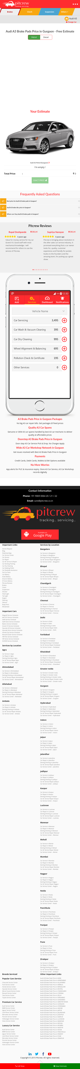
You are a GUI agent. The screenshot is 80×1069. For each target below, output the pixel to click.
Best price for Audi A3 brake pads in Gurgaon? (22, 201)
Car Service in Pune (46, 946)
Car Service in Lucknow (47, 809)
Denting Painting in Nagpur (48, 882)
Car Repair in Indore (46, 726)
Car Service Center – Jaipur (48, 750)
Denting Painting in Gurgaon (49, 694)
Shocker (4, 592)
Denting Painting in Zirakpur (49, 967)
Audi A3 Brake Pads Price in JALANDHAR (52, 1012)
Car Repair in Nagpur (46, 880)
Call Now (20, 1066)
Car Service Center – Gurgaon (49, 698)
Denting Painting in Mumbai (49, 865)
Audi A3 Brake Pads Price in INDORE (51, 1008)
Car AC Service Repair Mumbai (49, 867)
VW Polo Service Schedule (10, 637)
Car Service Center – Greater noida (51, 681)
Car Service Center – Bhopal (49, 579)
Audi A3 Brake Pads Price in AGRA (50, 978)
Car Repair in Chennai (47, 607)
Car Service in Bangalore (47, 553)
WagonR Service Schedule (10, 615)
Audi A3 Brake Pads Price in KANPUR (51, 1017)
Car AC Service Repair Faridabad (50, 645)
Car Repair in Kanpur (46, 794)
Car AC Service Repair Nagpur (49, 884)
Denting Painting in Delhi (48, 626)
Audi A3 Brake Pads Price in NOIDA (51, 1030)
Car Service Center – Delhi (48, 630)
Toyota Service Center (9, 997)
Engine (4, 598)
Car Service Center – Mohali (48, 852)
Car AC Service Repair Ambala (11, 711)
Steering (4, 600)
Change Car (71, 22)
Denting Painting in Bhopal (48, 574)
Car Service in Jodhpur (47, 775)
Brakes (4, 585)
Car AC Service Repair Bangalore (50, 560)
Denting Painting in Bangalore (49, 557)
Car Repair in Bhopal (46, 572)
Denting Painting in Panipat (48, 933)
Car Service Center (8, 555)
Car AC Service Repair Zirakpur (49, 969)
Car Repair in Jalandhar (47, 760)
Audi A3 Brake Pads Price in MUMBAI (51, 1025)
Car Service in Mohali (46, 844)
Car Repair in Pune (46, 948)
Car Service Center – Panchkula (50, 920)
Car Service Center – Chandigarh (50, 596)
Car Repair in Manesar (47, 829)
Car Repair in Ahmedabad (10, 673)
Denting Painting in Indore (48, 728)
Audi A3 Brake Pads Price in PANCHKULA (52, 1032)
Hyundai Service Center (9, 989)
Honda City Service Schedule (11, 632)
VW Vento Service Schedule (10, 639)
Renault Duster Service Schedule (12, 635)
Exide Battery (6, 577)
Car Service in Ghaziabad (48, 656)
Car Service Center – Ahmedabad (12, 679)
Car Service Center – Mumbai (49, 869)
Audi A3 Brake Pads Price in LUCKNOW (52, 1019)
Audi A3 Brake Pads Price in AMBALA (51, 985)
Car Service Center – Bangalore (49, 562)
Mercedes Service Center (10, 1015)
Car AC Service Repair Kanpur (49, 799)
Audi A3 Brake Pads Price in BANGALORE (52, 987)
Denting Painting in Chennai (49, 609)
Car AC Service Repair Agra (10, 660)
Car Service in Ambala (9, 705)
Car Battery (5, 574)
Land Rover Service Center (10, 1012)
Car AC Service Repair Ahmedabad (13, 677)
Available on (39, 534)
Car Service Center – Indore (48, 733)
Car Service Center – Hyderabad (50, 715)
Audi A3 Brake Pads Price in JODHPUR (52, 1015)
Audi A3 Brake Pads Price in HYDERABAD (52, 1006)
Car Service (5, 557)
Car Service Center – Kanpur (49, 801)
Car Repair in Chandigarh (48, 589)
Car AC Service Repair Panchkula (50, 918)
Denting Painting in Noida (48, 899)
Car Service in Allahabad (9, 688)
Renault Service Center (9, 993)
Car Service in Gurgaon (47, 690)
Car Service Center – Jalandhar (49, 767)
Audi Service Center (8, 1006)
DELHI (34, 232)
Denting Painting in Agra (9, 658)
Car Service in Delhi (46, 621)
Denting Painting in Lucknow (49, 814)
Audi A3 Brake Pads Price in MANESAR (52, 1021)
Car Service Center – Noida (48, 903)
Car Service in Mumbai (47, 861)
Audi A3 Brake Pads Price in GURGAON (52, 1004)
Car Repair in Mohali (46, 846)
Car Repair (5, 559)
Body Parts (5, 604)
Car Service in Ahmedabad (10, 671)
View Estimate (60, 1066)
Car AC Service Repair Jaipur (49, 747)
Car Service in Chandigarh (48, 587)
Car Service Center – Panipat (49, 937)
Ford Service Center (8, 985)
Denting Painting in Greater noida (50, 677)
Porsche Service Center (9, 1017)
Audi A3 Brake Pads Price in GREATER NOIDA (54, 1002)
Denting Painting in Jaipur (48, 745)
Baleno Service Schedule (9, 624)
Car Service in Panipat (47, 929)
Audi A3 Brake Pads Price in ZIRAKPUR (52, 1038)
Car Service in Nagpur (47, 878)
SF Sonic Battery (7, 581)
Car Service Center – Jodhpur (49, 784)
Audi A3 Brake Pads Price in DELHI (50, 995)
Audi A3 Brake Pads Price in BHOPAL (51, 989)
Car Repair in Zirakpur (47, 965)
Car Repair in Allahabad (9, 690)
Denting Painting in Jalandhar (49, 762)
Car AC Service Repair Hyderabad (50, 713)
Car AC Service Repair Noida (49, 901)
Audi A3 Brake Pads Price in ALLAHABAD (52, 982)
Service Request (7, 549)
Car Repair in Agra (8, 656)
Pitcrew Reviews (40, 226)
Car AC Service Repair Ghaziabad (50, 662)
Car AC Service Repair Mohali (49, 850)
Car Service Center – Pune (48, 955)
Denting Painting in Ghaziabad (49, 660)
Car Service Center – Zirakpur (49, 972)
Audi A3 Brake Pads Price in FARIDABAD (52, 997)
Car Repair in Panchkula (47, 914)
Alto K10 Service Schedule (10, 617)
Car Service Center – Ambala (11, 714)
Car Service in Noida (46, 895)
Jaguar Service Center (9, 1010)
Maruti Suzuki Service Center (11, 991)
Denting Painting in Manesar (49, 831)
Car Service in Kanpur (47, 792)
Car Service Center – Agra (10, 662)
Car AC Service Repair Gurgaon (49, 696)
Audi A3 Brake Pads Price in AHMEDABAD (53, 980)
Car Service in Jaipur (46, 741)
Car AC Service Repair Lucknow (49, 816)
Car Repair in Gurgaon (47, 692)
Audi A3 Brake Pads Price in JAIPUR (51, 1010)
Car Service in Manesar (47, 826)
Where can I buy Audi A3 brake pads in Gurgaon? (23, 214)
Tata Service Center (8, 995)
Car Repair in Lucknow (47, 812)
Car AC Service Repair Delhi (48, 628)
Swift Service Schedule (9, 620)
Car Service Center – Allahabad (11, 696)
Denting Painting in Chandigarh (50, 592)
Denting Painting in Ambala (10, 709)
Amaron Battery (7, 579)
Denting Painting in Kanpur (48, 796)
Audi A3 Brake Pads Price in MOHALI (51, 1023)
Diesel (46, 37)
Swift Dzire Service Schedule (11, 622)
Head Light (5, 594)
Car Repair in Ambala (8, 707)
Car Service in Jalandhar (47, 758)
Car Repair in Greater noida (48, 675)
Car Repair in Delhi (46, 624)
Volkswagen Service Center (10, 1019)
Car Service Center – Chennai (49, 613)
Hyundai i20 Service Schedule (11, 628)
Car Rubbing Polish (8, 568)
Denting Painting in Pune (48, 950)
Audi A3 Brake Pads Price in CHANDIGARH (53, 991)
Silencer (4, 602)
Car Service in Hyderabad (48, 707)
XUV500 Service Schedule (10, 641)
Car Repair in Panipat (46, 931)
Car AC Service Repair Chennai (49, 611)
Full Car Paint (6, 572)
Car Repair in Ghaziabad (47, 658)
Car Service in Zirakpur (47, 963)
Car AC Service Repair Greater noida (51, 679)
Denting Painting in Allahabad (11, 692)
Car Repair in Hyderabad (48, 709)
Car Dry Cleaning (7, 566)
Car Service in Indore (46, 724)
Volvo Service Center (8, 1021)
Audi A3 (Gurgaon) (40, 163)
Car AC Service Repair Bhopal (49, 577)
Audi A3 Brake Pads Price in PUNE (50, 1036)
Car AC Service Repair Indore (49, 730)
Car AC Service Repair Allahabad (12, 694)
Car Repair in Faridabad (47, 641)
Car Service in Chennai (47, 604)
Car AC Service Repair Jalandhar (50, 765)
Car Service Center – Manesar (49, 835)
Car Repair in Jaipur (46, 743)
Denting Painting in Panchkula (49, 916)
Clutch (4, 587)
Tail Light (5, 596)
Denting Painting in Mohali (48, 848)
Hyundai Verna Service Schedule (12, 630)
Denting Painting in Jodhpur (48, 779)
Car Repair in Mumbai (47, 863)
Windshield (5, 607)
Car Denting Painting (8, 564)
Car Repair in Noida (46, 897)
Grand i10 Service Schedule (10, 626)
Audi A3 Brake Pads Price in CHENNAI (51, 993)
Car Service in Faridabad (47, 639)
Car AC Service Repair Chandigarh (50, 594)
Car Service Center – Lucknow (49, 818)
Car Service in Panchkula (48, 912)
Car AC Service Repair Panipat (49, 935)
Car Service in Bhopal (46, 570)
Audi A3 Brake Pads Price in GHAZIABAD (52, 1000)
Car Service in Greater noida (49, 673)
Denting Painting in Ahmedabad (12, 675)
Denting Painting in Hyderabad (49, 711)
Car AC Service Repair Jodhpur (49, 782)
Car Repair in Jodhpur (47, 777)
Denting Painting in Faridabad (49, 643)
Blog (3, 551)
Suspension (5, 589)
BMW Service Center (8, 1008)
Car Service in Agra (8, 654)
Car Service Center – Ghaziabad (50, 664)
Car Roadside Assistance (9, 570)
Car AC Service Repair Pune (48, 952)
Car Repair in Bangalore (47, 555)
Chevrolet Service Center (10, 982)
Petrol (34, 37)
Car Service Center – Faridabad (49, 647)
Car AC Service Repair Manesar (49, 833)
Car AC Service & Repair (9, 562)
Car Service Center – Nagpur (49, 886)
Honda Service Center (9, 987)
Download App (7, 553)
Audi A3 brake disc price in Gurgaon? (19, 207)
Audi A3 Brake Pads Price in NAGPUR (51, 1028)
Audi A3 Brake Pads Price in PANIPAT (51, 1034)
